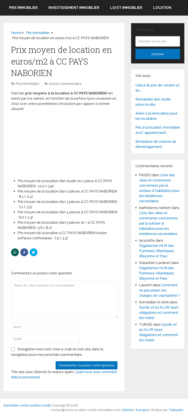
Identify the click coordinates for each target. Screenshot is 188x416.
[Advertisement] (43, 143)
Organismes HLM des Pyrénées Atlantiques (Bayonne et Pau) (156, 251)
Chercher (157, 54)
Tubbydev (176, 410)
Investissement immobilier (73, 8)
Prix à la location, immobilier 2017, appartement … (157, 130)
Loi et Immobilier (126, 8)
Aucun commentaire (65, 84)
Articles (127, 410)
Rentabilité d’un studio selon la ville (153, 102)
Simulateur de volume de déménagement (155, 144)
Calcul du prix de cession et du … (157, 87)
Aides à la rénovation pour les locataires (156, 116)
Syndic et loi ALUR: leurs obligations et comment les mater (158, 312)
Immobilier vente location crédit (27, 405)
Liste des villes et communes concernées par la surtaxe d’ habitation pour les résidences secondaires (158, 223)
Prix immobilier (23, 8)
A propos (142, 410)
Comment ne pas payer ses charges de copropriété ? (159, 290)
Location (162, 8)
